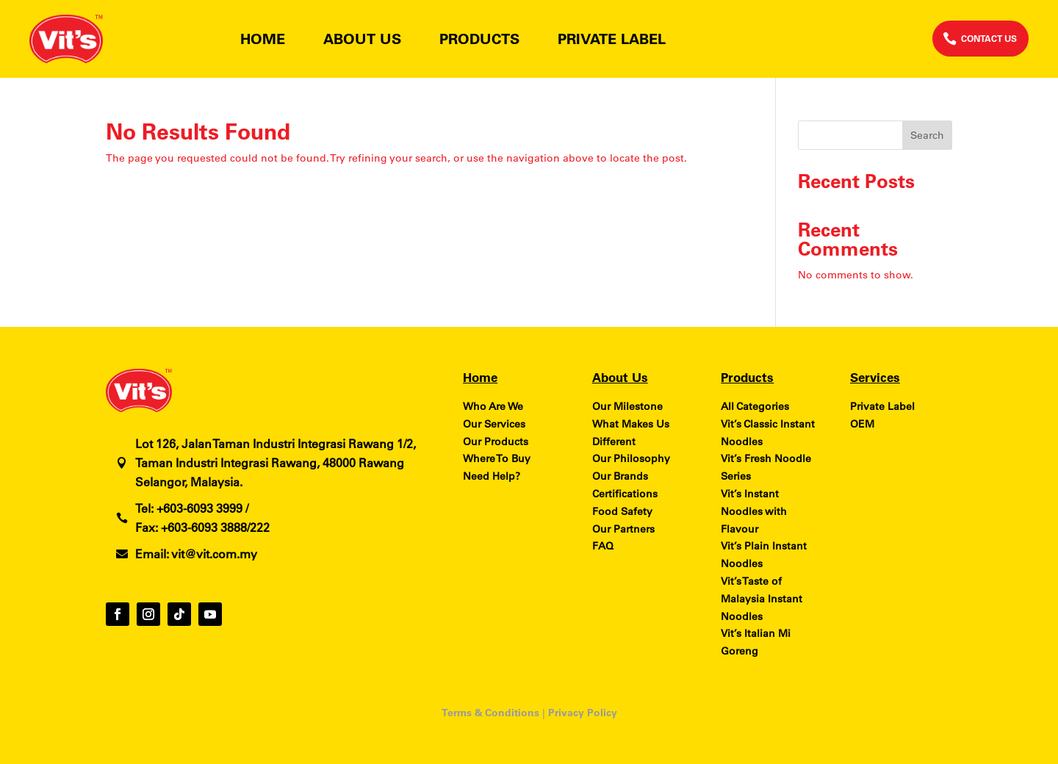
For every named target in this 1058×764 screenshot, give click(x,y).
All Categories (755, 406)
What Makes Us (630, 423)
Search (927, 135)
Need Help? (491, 476)
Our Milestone (627, 406)
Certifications (625, 493)
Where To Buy (496, 458)
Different (614, 441)
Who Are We (493, 406)
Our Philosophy (631, 458)
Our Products (495, 441)
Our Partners (623, 529)
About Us (362, 41)
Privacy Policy (582, 712)
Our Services (494, 423)
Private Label (612, 41)
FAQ (602, 545)
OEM (862, 423)
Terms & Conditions (490, 712)
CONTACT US (989, 38)
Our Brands (620, 476)
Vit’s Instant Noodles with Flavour (754, 511)
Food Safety (622, 511)
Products (479, 41)
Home (262, 41)
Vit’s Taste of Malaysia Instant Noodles (761, 598)
